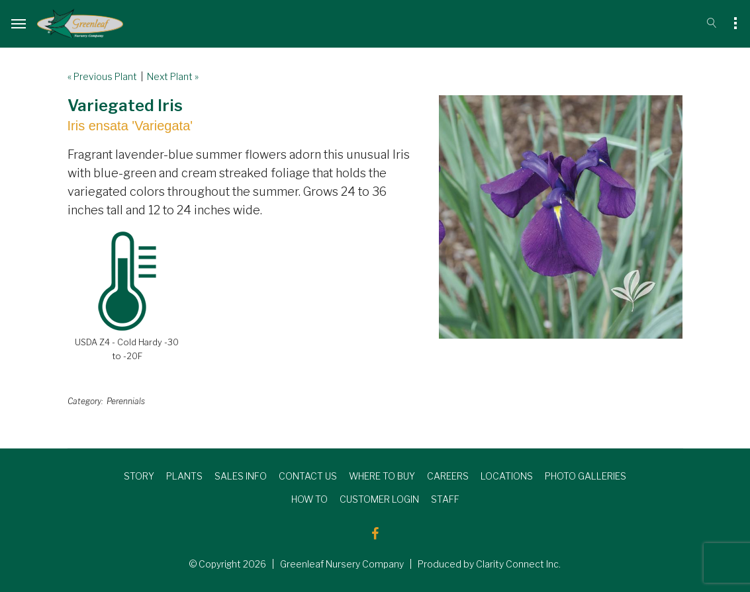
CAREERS (448, 476)
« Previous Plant (102, 76)
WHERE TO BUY (382, 476)
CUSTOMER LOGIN (379, 499)
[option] (560, 217)
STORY (139, 476)
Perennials (126, 401)
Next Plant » (173, 76)
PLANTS (184, 476)
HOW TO (309, 499)
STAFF (445, 499)
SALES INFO (240, 476)
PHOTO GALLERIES (585, 476)
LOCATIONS (507, 476)
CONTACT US (308, 476)
